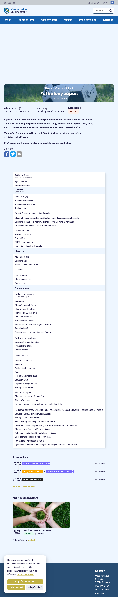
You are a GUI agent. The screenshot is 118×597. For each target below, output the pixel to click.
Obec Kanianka (106, 586)
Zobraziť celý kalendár (24, 430)
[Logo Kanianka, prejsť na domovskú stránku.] (16, 11)
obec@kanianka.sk (104, 547)
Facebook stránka (104, 550)
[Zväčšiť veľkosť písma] (98, 2)
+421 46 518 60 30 (104, 541)
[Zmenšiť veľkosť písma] (92, 2)
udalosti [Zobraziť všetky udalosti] (31, 483)
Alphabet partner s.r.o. (103, 583)
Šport (73, 54)
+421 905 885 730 (103, 544)
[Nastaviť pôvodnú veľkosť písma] (95, 2)
